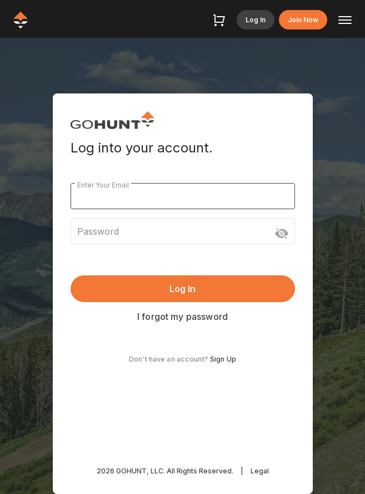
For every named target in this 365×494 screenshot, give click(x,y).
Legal (260, 471)
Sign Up (223, 359)
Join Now (303, 20)
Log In (256, 20)
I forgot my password (182, 316)
